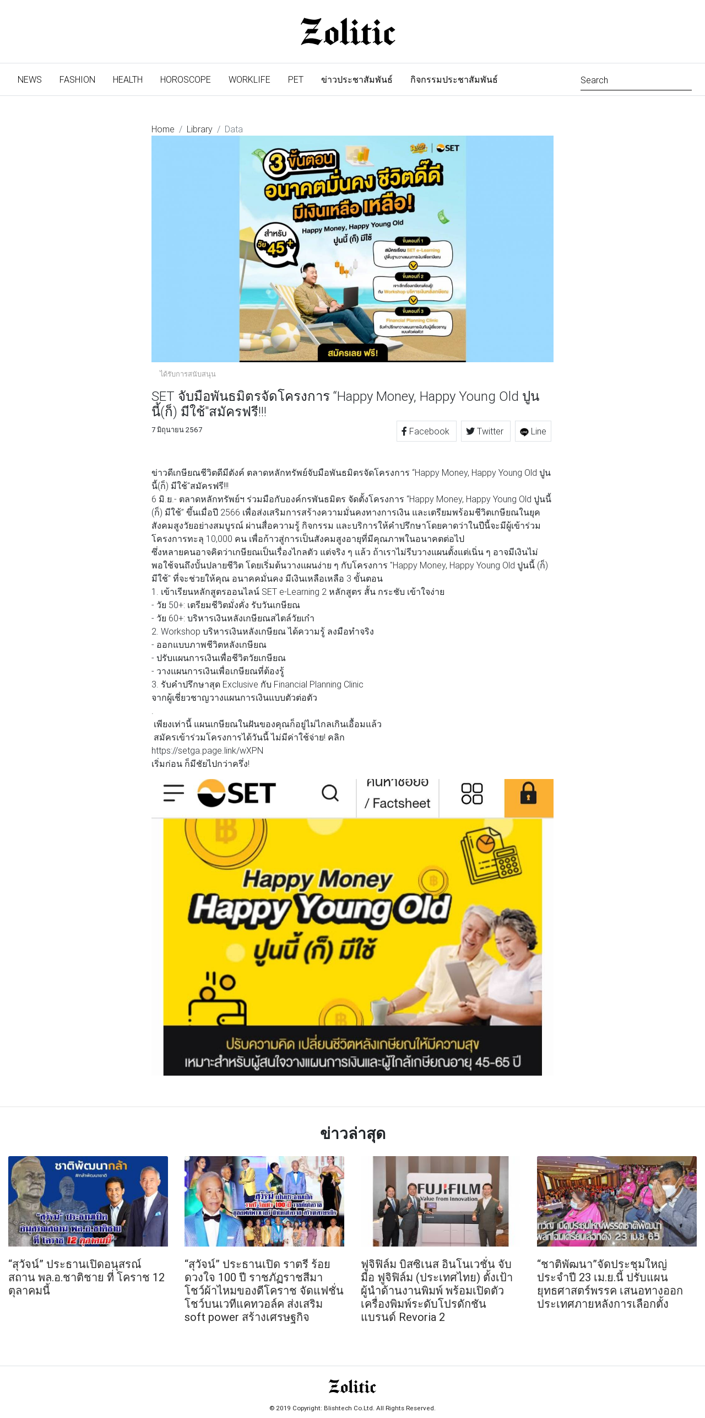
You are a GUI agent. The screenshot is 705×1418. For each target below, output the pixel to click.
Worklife (249, 79)
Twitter (486, 431)
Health (128, 79)
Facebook (427, 431)
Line (533, 431)
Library (200, 129)
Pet (295, 79)
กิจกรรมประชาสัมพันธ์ (454, 79)
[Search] (636, 79)
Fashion (77, 79)
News (34, 78)
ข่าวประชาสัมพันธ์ (357, 79)
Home (163, 129)
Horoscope (185, 79)
